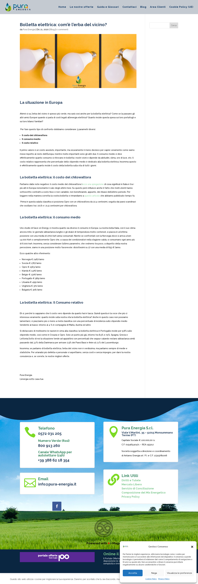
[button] (192, 546)
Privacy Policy (164, 579)
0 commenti (62, 29)
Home (62, 7)
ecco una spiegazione (93, 184)
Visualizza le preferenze (179, 573)
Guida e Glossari (108, 7)
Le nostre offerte (81, 7)
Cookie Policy (151, 579)
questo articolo (92, 196)
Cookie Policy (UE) (181, 7)
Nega (154, 573)
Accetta (132, 573)
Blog (143, 7)
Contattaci (129, 7)
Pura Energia (29, 29)
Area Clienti (158, 7)
